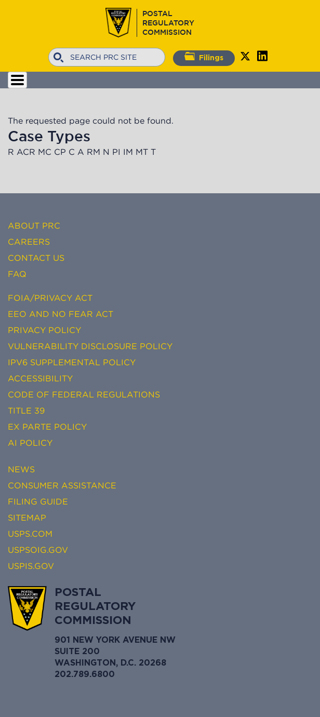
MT (142, 151)
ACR (26, 151)
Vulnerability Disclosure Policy (90, 346)
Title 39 (26, 410)
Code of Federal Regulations (84, 394)
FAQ (17, 273)
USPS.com (30, 533)
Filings (203, 56)
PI (116, 151)
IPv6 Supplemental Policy (72, 362)
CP (60, 151)
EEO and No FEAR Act (60, 313)
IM (128, 151)
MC (44, 151)
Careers (29, 241)
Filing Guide (38, 501)
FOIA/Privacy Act (50, 297)
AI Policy (30, 442)
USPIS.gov (31, 565)
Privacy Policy (44, 330)
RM (93, 151)
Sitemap (27, 517)
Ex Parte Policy (47, 426)
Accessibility (40, 378)
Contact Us (36, 257)
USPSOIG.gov (38, 549)
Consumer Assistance (62, 485)
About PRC (34, 225)
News (21, 469)
